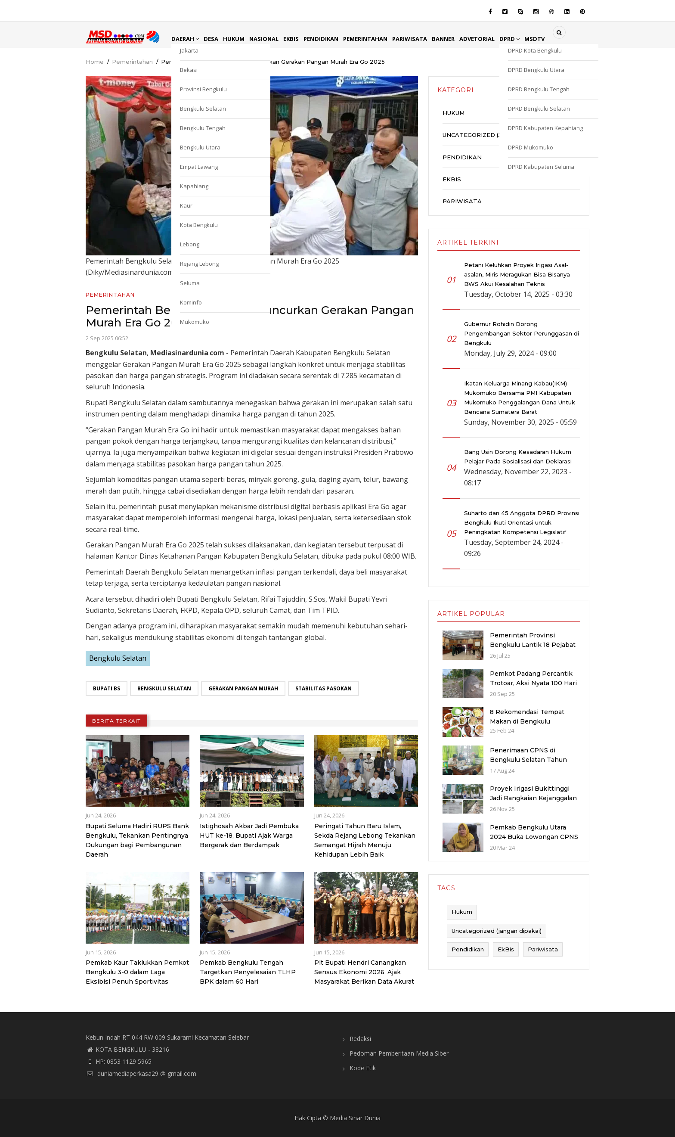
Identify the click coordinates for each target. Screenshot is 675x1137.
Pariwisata (421, 39)
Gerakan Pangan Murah (243, 688)
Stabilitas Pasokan (323, 688)
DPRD (526, 39)
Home (95, 61)
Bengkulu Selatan (117, 658)
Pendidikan (328, 39)
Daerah (186, 39)
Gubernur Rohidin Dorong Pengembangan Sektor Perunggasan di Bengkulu (521, 333)
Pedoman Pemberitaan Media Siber (399, 1053)
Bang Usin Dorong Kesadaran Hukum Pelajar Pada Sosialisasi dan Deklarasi (518, 456)
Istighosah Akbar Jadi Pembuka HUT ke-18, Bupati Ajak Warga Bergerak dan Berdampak (249, 835)
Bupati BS (106, 688)
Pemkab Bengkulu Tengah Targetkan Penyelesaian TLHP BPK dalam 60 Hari (248, 972)
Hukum (237, 39)
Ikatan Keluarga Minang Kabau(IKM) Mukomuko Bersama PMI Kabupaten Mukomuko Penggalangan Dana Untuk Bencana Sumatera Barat (519, 397)
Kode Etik (363, 1068)
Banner (457, 39)
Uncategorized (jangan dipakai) (497, 134)
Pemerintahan (374, 39)
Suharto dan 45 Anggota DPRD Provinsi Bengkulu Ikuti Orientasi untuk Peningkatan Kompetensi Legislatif (521, 522)
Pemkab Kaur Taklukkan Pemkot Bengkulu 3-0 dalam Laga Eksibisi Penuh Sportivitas (137, 972)
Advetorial (492, 39)
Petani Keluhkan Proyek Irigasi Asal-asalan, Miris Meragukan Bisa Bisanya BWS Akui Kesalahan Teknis (517, 274)
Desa (213, 39)
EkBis (297, 39)
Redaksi (360, 1038)
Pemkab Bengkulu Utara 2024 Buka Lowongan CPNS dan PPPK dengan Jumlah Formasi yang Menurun (534, 841)
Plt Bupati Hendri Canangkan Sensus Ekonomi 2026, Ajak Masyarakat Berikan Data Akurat (364, 972)
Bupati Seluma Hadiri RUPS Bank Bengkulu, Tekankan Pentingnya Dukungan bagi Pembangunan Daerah (137, 840)
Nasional (268, 39)
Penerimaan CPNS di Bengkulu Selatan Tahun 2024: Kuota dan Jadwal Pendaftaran (528, 764)
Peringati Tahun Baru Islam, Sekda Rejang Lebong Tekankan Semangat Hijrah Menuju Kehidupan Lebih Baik (364, 840)
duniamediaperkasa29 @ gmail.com (141, 1073)
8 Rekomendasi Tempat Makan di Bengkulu (527, 716)
